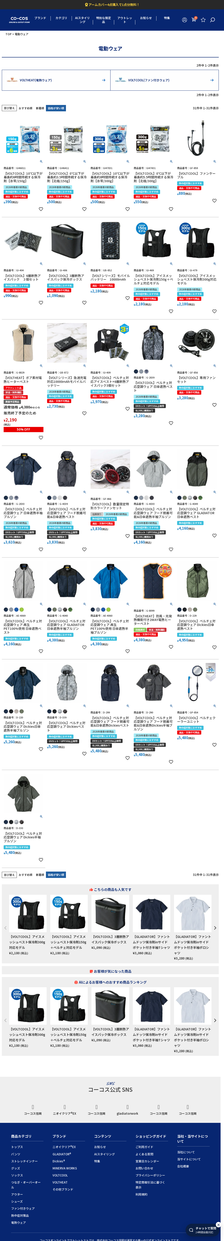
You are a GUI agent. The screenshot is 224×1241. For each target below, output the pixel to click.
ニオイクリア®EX (64, 1110)
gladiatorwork (127, 1110)
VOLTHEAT (60, 1182)
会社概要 (183, 1166)
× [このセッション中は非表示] (218, 1226)
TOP (8, 34)
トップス (17, 1147)
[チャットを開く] (202, 1231)
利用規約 (141, 1194)
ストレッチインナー (24, 1161)
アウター (17, 1194)
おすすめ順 (25, 108)
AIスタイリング (82, 20)
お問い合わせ (144, 1168)
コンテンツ (102, 1136)
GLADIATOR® (62, 1154)
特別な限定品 (103, 20)
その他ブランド (63, 1189)
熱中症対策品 (20, 1215)
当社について (186, 1152)
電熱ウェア (18, 1222)
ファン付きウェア (23, 1208)
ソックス (17, 1175)
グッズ (15, 1168)
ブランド (40, 18)
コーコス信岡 (33, 1110)
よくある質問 (144, 1154)
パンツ (15, 1154)
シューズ (17, 1201)
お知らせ (146, 18)
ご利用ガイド (144, 1147)
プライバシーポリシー (150, 1175)
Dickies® (59, 1161)
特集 (167, 18)
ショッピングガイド (151, 1136)
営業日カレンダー (147, 1161)
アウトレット (124, 20)
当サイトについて (189, 1159)
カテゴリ (61, 18)
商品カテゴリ (21, 1136)
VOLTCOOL (60, 1175)
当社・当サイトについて (192, 1139)
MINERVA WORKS (65, 1168)
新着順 (40, 108)
